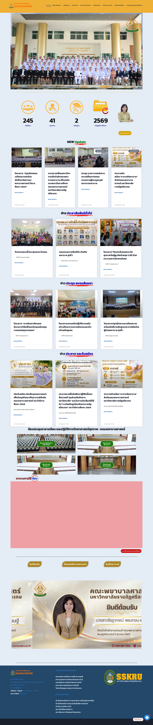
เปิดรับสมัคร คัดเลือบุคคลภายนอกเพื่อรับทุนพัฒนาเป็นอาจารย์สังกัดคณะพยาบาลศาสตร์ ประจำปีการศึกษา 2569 (30, 399)
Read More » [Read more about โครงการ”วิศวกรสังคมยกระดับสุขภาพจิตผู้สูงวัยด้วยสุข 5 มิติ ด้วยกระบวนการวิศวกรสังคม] (107, 269)
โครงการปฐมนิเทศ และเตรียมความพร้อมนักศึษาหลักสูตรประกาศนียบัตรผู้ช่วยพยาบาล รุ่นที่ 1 (121, 327)
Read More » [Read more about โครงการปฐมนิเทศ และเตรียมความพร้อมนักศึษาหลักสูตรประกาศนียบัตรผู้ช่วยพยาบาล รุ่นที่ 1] (108, 341)
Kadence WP (83, 722)
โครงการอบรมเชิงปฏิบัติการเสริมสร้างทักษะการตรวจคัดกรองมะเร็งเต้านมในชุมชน (75, 327)
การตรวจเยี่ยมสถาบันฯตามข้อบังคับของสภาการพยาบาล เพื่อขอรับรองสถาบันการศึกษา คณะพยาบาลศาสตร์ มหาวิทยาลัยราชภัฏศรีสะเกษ (59, 183)
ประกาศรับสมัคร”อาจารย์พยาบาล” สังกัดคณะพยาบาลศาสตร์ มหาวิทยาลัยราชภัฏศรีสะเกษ (126, 180)
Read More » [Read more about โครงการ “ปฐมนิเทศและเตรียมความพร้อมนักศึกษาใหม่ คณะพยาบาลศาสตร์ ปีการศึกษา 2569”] (19, 193)
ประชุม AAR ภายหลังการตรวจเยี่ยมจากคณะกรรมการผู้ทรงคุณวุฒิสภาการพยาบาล (93, 178)
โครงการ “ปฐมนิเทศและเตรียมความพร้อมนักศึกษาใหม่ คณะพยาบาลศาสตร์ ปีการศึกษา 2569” (26, 180)
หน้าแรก (48, 5)
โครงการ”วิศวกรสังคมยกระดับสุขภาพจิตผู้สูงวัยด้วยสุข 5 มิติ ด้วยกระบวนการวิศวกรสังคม (120, 255)
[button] (14, 51)
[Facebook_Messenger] (147, 719)
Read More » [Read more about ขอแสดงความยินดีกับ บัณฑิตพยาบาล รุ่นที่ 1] (63, 266)
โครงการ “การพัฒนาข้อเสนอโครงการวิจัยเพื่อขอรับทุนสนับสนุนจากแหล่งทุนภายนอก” (30, 327)
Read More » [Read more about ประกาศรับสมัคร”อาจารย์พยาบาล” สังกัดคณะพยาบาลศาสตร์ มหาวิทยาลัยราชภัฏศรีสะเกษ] (119, 193)
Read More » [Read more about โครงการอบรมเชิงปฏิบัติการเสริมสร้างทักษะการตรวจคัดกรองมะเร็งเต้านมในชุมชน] (63, 341)
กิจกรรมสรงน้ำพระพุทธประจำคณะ (31, 252)
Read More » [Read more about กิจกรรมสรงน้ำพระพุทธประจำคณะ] (19, 263)
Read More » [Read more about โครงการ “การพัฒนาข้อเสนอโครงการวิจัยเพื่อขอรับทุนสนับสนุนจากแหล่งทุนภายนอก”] (18, 341)
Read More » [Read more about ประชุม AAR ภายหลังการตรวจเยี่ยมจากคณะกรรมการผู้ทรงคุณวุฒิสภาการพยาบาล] (85, 189)
